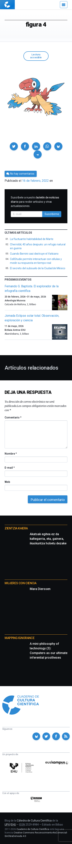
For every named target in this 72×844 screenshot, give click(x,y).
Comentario (13, 417)
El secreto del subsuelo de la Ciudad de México (37, 268)
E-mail (9, 467)
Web (7, 481)
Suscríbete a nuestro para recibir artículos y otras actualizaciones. (35, 201)
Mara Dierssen (40, 589)
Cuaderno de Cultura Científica (33, 829)
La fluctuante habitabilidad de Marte (31, 239)
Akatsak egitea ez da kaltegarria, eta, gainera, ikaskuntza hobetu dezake (48, 538)
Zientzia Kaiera (16, 528)
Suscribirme (52, 214)
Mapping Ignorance (19, 638)
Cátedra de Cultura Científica (34, 820)
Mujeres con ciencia (20, 583)
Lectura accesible (36, 56)
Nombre (11, 453)
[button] (14, 146)
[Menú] (63, 4)
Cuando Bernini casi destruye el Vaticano (34, 253)
